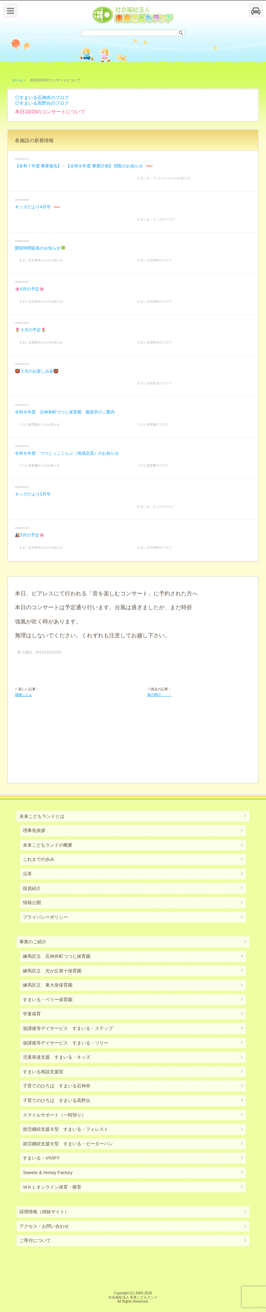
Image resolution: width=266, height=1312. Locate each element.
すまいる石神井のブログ (44, 97)
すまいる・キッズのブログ (156, 219)
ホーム (17, 80)
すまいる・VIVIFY (41, 1158)
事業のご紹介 (32, 941)
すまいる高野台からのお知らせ (41, 342)
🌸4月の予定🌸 (29, 289)
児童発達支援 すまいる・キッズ (56, 1057)
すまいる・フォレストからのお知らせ (163, 178)
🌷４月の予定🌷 (30, 329)
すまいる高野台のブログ (44, 103)
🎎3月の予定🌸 (29, 535)
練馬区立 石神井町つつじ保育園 (56, 956)
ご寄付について (35, 1240)
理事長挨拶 (34, 830)
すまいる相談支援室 (43, 1071)
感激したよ (23, 695)
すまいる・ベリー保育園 (47, 999)
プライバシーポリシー (45, 917)
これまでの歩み (38, 859)
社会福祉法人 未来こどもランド (133, 1297)
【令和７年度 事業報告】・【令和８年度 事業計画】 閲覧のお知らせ (79, 166)
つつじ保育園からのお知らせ (39, 424)
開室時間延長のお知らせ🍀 (40, 248)
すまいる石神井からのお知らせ (41, 260)
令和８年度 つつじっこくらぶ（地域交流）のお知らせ (67, 453)
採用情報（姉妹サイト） (44, 1211)
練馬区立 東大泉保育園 (47, 985)
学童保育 (32, 1013)
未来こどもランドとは (41, 816)
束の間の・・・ (159, 695)
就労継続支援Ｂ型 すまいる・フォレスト (65, 1129)
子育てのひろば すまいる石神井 (56, 1085)
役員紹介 (32, 888)
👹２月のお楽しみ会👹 (37, 371)
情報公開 (32, 902)
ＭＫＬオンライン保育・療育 (52, 1187)
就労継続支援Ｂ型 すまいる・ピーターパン (68, 1143)
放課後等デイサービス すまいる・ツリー (65, 1043)
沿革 (27, 873)
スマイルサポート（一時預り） (54, 1115)
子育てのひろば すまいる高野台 (56, 1100)
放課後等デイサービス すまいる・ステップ (68, 1028)
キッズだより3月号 (33, 494)
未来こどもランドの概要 (47, 845)
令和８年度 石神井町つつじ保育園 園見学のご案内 (65, 412)
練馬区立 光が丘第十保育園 (52, 970)
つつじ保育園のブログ (152, 424)
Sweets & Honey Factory (47, 1172)
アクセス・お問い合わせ (44, 1226)
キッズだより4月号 (33, 206)
